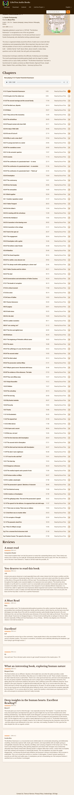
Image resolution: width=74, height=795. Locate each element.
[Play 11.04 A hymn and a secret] (69, 428)
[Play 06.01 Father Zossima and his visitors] (69, 269)
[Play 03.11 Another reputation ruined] (69, 199)
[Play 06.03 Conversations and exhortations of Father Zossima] (69, 278)
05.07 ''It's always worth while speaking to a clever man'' (20, 264)
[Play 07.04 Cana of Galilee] (69, 297)
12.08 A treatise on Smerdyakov (13, 494)
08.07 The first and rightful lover (13, 330)
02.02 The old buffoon (10, 119)
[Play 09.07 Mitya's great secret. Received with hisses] (69, 367)
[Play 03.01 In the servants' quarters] (69, 152)
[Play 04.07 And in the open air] (69, 231)
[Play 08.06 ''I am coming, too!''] (69, 325)
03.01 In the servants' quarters (12, 152)
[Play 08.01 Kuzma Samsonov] (69, 302)
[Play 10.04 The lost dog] (69, 395)
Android (23, 7)
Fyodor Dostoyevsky (10, 17)
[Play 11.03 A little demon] (69, 423)
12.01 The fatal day (9, 461)
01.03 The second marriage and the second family (18, 100)
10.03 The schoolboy (9, 391)
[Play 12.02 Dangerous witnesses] (69, 465)
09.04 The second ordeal (10, 353)
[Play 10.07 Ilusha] (69, 409)
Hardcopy (7, 7)
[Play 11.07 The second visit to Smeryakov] (69, 442)
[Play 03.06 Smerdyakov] (69, 175)
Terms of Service (29, 793)
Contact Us (20, 793)
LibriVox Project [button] (39, 7)
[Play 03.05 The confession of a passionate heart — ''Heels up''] (69, 170)
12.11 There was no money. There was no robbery (18, 508)
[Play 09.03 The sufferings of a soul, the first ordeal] (69, 348)
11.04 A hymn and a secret (11, 428)
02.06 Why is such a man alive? (12, 138)
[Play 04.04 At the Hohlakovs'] (69, 217)
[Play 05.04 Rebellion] (69, 250)
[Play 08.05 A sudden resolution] (69, 320)
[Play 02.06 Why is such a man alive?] (69, 138)
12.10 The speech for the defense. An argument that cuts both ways (23, 503)
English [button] (69, 7)
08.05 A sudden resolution (11, 321)
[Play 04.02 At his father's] (69, 208)
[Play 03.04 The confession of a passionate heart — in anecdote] (69, 166)
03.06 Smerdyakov (9, 175)
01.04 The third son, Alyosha (12, 105)
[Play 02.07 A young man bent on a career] (69, 142)
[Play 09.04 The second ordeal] (69, 353)
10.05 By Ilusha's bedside (11, 400)
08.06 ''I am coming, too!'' (10, 325)
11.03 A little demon (9, 424)
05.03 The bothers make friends (13, 246)
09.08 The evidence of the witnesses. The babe (17, 372)
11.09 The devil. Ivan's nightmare (13, 452)
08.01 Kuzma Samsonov (10, 302)
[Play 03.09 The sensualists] (69, 189)
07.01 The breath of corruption (12, 283)
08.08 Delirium (7, 335)
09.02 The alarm (8, 344)
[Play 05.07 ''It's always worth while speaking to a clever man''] (69, 264)
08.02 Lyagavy (7, 306)
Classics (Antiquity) (18, 22)
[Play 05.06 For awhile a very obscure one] (69, 259)
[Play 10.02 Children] (69, 386)
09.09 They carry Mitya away (12, 377)
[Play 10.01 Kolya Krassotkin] (69, 381)
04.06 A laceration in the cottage (13, 227)
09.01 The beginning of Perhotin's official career (17, 339)
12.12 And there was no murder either (14, 513)
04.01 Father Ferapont (10, 203)
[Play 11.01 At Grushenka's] (69, 414)
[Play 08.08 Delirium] (69, 334)
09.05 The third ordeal (10, 358)
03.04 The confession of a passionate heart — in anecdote (20, 166)
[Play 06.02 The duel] (69, 273)
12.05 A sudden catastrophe (11, 480)
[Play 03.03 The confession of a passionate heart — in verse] (69, 161)
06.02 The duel (7, 274)
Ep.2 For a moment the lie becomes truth (15, 531)
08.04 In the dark (8, 316)
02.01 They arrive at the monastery (13, 115)
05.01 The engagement (10, 236)
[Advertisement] (37, 778)
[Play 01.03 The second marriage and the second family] (69, 100)
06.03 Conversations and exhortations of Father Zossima (20, 278)
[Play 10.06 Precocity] (69, 405)
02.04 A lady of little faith (11, 129)
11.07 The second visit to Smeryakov (14, 442)
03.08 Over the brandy (10, 185)
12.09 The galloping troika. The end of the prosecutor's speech (22, 498)
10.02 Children (7, 386)
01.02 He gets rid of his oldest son (13, 96)
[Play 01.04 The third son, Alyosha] (69, 105)
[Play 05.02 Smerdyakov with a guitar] (69, 241)
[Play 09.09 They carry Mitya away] (69, 376)
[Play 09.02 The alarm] (69, 344)
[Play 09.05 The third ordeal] (69, 358)
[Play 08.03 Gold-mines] (69, 311)
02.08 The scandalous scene (12, 147)
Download (15, 7)
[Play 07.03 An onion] (69, 292)
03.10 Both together (9, 194)
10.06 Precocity (8, 405)
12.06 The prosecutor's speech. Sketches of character (19, 484)
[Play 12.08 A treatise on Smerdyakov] (69, 494)
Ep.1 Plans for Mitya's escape (12, 527)
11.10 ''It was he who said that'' (12, 456)
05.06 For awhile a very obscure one (14, 260)
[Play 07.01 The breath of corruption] (69, 283)
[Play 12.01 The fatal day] (69, 461)
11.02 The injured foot (10, 419)
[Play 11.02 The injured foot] (69, 419)
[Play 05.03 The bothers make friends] (69, 245)
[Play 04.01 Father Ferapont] (69, 203)
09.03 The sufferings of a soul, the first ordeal (17, 349)
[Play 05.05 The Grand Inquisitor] (69, 255)
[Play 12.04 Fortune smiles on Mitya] (69, 475)
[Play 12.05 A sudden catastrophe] (69, 479)
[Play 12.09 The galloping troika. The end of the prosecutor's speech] (69, 498)
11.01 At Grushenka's (9, 414)
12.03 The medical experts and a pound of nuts (17, 470)
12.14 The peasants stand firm (12, 522)
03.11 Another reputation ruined (13, 199)
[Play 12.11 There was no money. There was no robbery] (69, 508)
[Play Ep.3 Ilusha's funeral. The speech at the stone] (69, 536)
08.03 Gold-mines (8, 311)
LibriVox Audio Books (20, 2)
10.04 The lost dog (9, 395)
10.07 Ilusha (7, 409)
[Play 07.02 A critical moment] (69, 288)
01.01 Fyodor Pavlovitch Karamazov (14, 91)
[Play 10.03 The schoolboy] (69, 391)
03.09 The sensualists (10, 189)
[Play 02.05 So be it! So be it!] (69, 133)
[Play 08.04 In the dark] (69, 316)
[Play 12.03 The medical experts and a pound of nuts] (69, 470)
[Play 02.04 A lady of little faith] (69, 128)
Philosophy (36, 22)
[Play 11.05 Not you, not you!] (69, 433)
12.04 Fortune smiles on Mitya (12, 475)
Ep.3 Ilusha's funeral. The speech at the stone (17, 536)
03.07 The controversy (10, 180)
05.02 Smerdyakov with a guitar (12, 241)
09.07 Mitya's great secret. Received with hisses (17, 367)
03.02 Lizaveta (7, 157)
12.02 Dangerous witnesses (11, 466)
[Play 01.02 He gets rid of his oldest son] (69, 96)
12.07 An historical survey (11, 489)
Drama (4, 24)
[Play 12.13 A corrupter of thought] (69, 517)
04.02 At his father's (9, 208)
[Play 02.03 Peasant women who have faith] (69, 124)
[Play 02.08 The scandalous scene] (69, 147)
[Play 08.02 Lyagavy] (69, 306)
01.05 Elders (7, 110)
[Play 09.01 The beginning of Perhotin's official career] (69, 339)
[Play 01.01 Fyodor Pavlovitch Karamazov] (69, 91)
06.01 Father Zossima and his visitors (14, 269)
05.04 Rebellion (8, 250)
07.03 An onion (8, 292)
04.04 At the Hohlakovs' (10, 218)
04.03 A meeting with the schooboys (14, 213)
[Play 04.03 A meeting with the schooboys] (69, 213)
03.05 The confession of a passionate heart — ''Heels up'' (20, 171)
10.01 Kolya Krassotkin (10, 381)
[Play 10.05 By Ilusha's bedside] (69, 400)
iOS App (55, 793)
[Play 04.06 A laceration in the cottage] (69, 227)
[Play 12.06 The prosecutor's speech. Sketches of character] (69, 484)
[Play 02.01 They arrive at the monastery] (69, 114)
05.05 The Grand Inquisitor (11, 255)
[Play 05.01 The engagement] (69, 236)
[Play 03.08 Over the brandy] (69, 185)
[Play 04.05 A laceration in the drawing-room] (69, 222)
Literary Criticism (28, 22)
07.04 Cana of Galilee (9, 297)
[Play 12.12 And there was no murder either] (69, 512)
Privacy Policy (39, 793)
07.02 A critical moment (10, 288)
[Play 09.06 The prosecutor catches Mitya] (69, 362)
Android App (48, 793)
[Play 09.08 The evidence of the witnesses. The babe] (69, 372)
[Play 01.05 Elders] (69, 110)
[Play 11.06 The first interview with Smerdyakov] (69, 437)
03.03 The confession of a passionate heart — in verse (19, 161)
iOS (30, 7)
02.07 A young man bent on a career (14, 143)
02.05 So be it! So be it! (10, 133)
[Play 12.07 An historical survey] (69, 489)
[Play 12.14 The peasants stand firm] (69, 522)
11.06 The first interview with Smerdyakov (16, 438)
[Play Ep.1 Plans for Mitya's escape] (69, 526)
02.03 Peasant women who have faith (14, 124)
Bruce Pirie (11, 20)
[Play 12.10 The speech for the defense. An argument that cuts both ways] (69, 503)
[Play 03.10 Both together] (69, 194)
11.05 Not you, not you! (10, 433)
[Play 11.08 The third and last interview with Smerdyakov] (69, 447)
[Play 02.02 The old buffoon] (69, 119)
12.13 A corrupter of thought (12, 517)
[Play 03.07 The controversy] (69, 180)
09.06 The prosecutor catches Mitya (14, 363)
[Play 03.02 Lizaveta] (69, 156)
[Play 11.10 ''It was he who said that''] (69, 456)
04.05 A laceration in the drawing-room (15, 222)
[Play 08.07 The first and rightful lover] (69, 330)
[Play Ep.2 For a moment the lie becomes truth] (69, 531)
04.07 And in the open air (10, 232)
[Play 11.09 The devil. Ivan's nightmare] (69, 451)
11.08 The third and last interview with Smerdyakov (18, 447)
